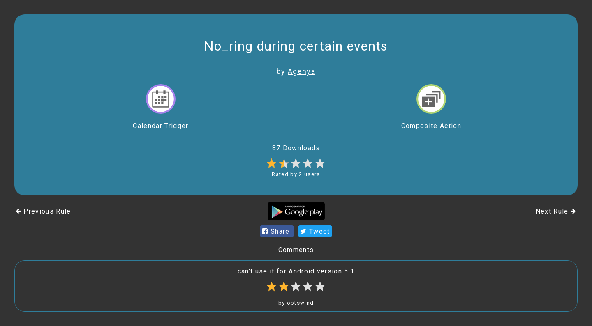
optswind (300, 303)
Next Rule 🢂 (556, 211)
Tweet (315, 231)
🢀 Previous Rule (43, 211)
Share (277, 231)
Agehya (301, 71)
